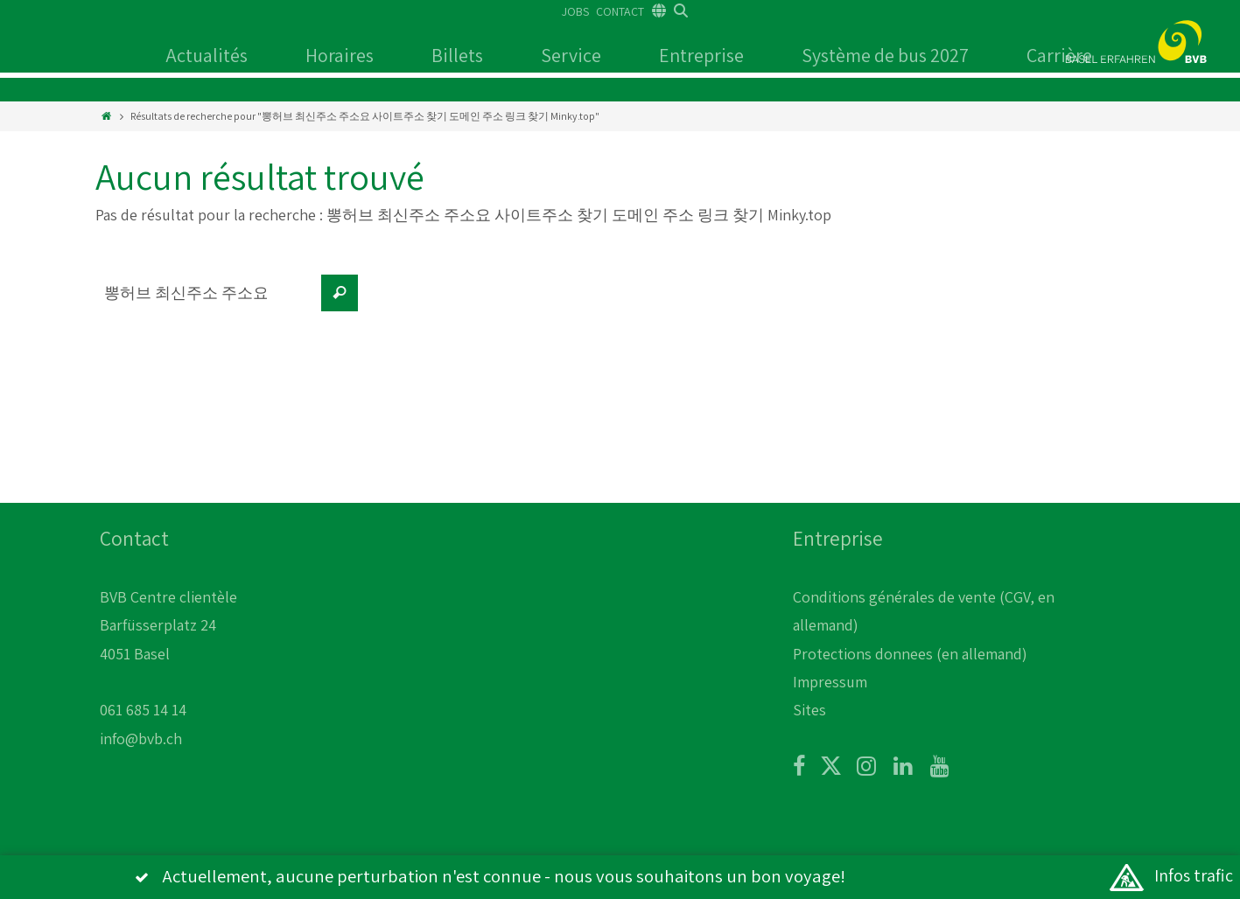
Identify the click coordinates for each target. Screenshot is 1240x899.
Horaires (339, 55)
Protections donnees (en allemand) (910, 654)
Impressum (830, 682)
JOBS (575, 11)
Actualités (206, 55)
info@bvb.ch (141, 738)
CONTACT (620, 11)
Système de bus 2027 (885, 55)
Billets (457, 55)
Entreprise (701, 55)
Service (571, 55)
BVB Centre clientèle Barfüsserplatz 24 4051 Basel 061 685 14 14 (168, 654)
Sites (809, 710)
